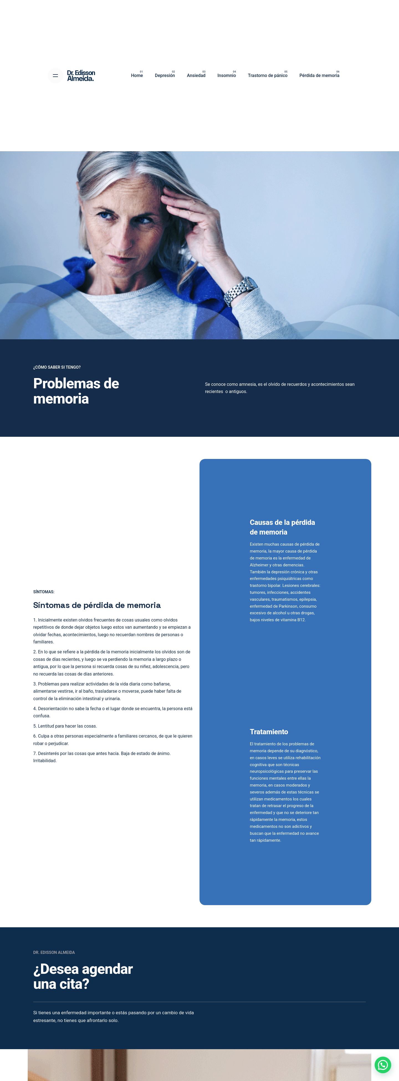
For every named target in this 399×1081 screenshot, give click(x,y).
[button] (383, 1065)
